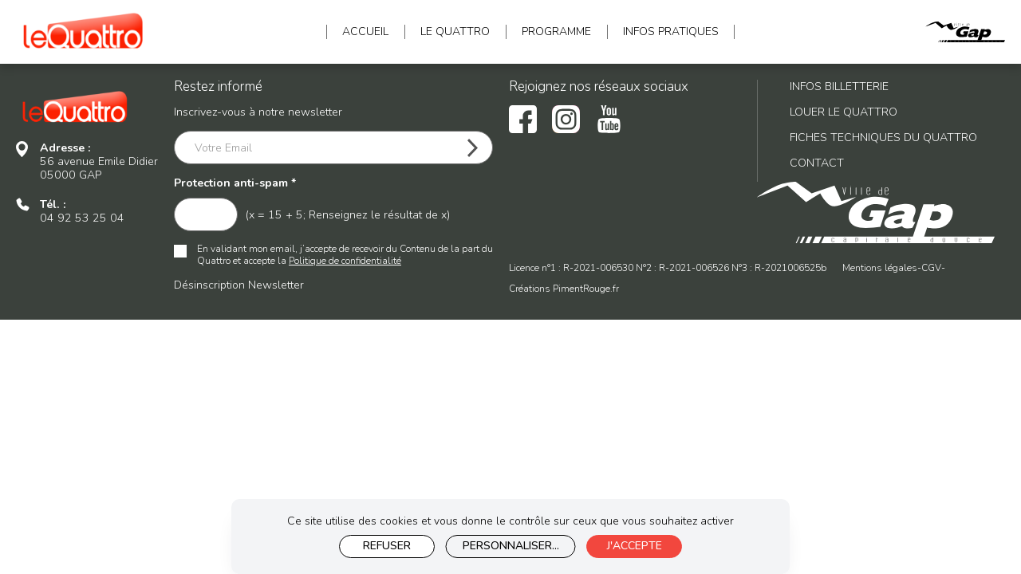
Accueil (365, 32)
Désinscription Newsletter (239, 285)
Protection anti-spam (235, 183)
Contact (817, 163)
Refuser (387, 545)
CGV (931, 268)
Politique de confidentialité (345, 260)
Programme (556, 32)
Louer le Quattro (843, 112)
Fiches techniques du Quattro (883, 137)
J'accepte (634, 545)
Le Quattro (455, 32)
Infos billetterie (839, 86)
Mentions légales (879, 268)
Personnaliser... (511, 545)
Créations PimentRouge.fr (564, 289)
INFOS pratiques (671, 32)
